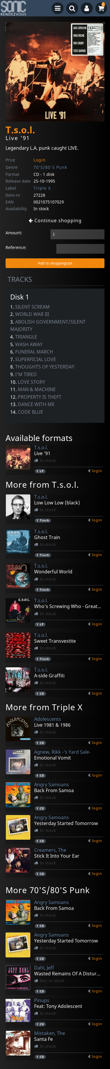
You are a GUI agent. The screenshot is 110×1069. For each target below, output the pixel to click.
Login (40, 160)
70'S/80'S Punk (50, 167)
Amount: (14, 232)
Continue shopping (55, 220)
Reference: (16, 247)
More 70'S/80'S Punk (48, 889)
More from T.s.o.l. (42, 484)
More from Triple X (44, 707)
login (97, 470)
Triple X (42, 188)
